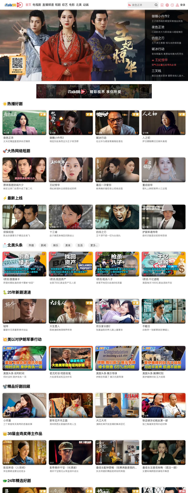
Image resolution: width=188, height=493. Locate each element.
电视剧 (37, 5)
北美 (79, 5)
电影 (72, 5)
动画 (86, 5)
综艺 (65, 5)
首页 (28, 5)
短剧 (58, 5)
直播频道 (48, 5)
